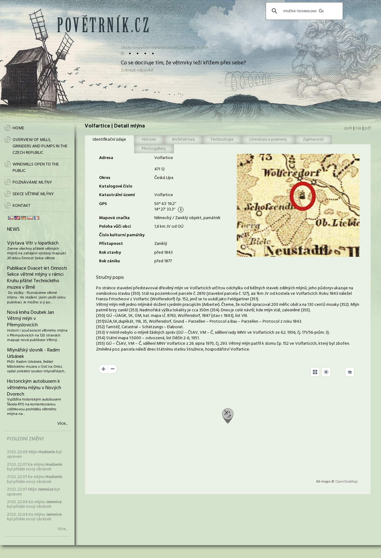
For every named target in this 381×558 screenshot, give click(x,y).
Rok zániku (109, 261)
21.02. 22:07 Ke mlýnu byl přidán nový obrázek (34, 467)
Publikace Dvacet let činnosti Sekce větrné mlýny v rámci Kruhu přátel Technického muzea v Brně (37, 277)
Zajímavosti (313, 139)
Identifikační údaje (109, 139)
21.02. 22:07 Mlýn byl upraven (33, 492)
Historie (149, 139)
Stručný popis (110, 277)
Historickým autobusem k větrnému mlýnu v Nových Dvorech (34, 388)
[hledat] (303, 11)
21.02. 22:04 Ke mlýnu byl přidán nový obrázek (34, 504)
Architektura (183, 139)
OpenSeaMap (346, 482)
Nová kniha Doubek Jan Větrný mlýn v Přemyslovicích (30, 319)
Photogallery (154, 148)
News (13, 229)
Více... (62, 424)
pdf (367, 128)
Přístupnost (111, 243)
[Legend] (349, 372)
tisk (358, 128)
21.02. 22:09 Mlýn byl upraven (34, 454)
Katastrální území (117, 195)
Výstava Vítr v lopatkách (33, 243)
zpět (348, 128)
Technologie (222, 139)
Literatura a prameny (268, 139)
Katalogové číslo (115, 186)
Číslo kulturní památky (121, 235)
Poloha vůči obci (115, 226)
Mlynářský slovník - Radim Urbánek (33, 353)
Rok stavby (110, 252)
